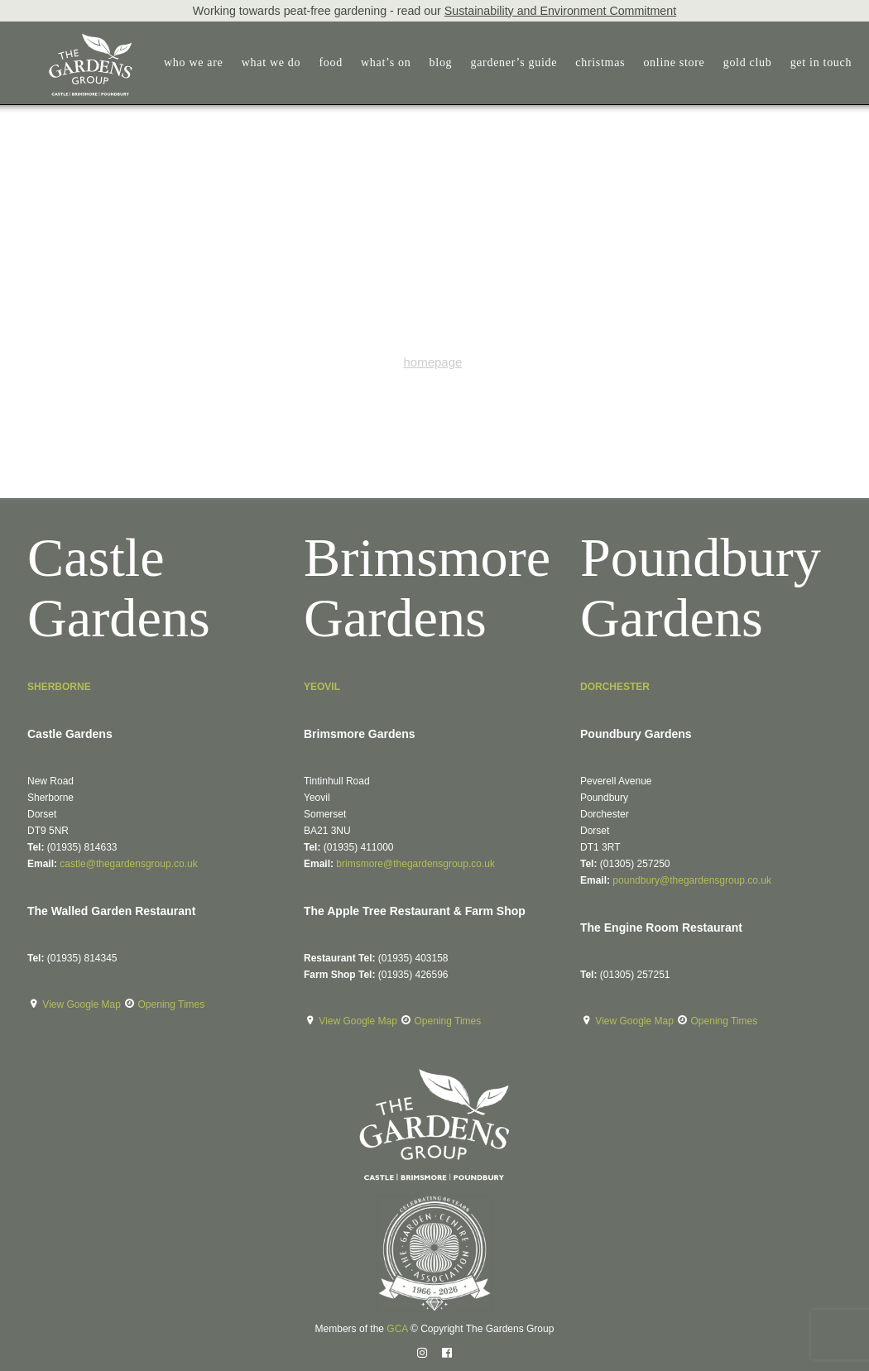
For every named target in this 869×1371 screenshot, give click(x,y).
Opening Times (171, 1004)
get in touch (811, 62)
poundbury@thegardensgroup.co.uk (691, 880)
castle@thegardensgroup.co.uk (128, 864)
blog (430, 62)
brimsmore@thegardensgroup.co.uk (415, 864)
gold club (737, 62)
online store (663, 62)
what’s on (376, 62)
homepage (432, 362)
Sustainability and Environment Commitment (560, 10)
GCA (396, 1329)
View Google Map (82, 1004)
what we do (261, 62)
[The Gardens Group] (70, 39)
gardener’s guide (503, 62)
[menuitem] (187, 63)
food (320, 62)
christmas (590, 62)
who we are (184, 62)
